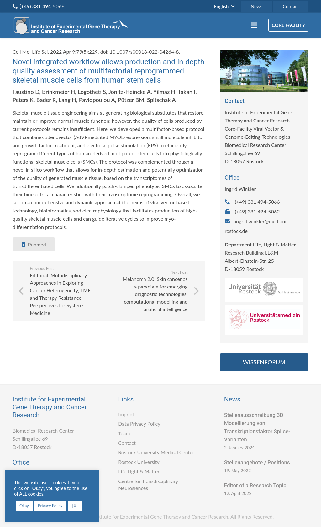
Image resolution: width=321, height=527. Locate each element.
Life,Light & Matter (139, 471)
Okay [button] (24, 505)
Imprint (126, 414)
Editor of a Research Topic (255, 485)
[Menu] (254, 25)
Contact (126, 443)
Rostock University (138, 462)
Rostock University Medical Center (156, 452)
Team (124, 433)
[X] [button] (75, 505)
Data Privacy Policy (139, 424)
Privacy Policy (50, 505)
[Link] (73, 25)
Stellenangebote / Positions (257, 462)
